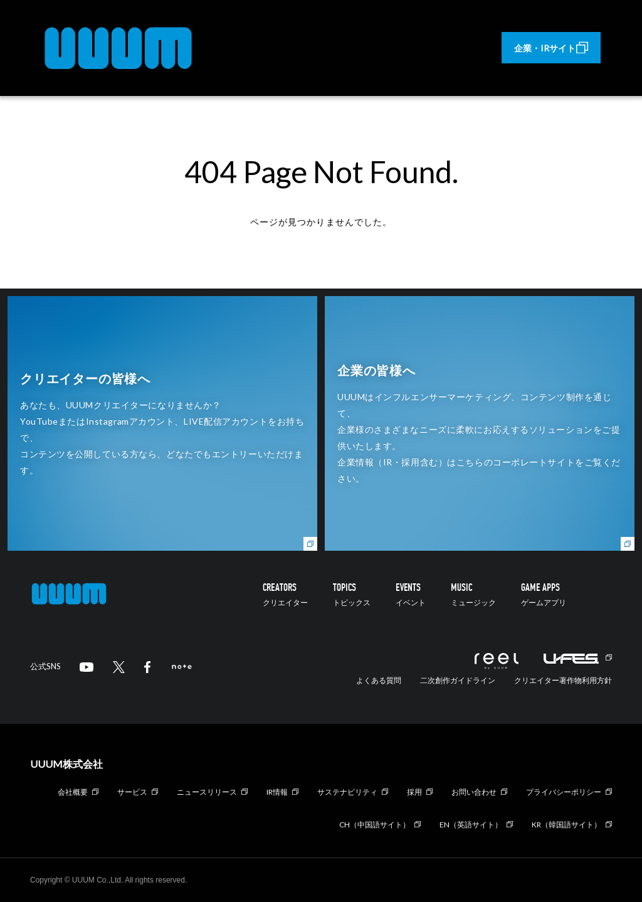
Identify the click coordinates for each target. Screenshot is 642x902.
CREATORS (285, 594)
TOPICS (352, 594)
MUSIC (473, 594)
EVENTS (411, 594)
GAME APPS (543, 594)
